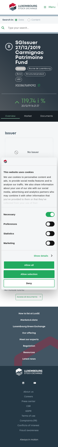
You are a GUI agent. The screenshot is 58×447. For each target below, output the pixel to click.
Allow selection (29, 274)
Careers (28, 397)
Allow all (29, 265)
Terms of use (28, 416)
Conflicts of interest (28, 425)
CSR (28, 406)
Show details (41, 255)
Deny (29, 283)
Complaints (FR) (28, 421)
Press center (28, 401)
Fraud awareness (29, 430)
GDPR (28, 411)
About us (28, 392)
